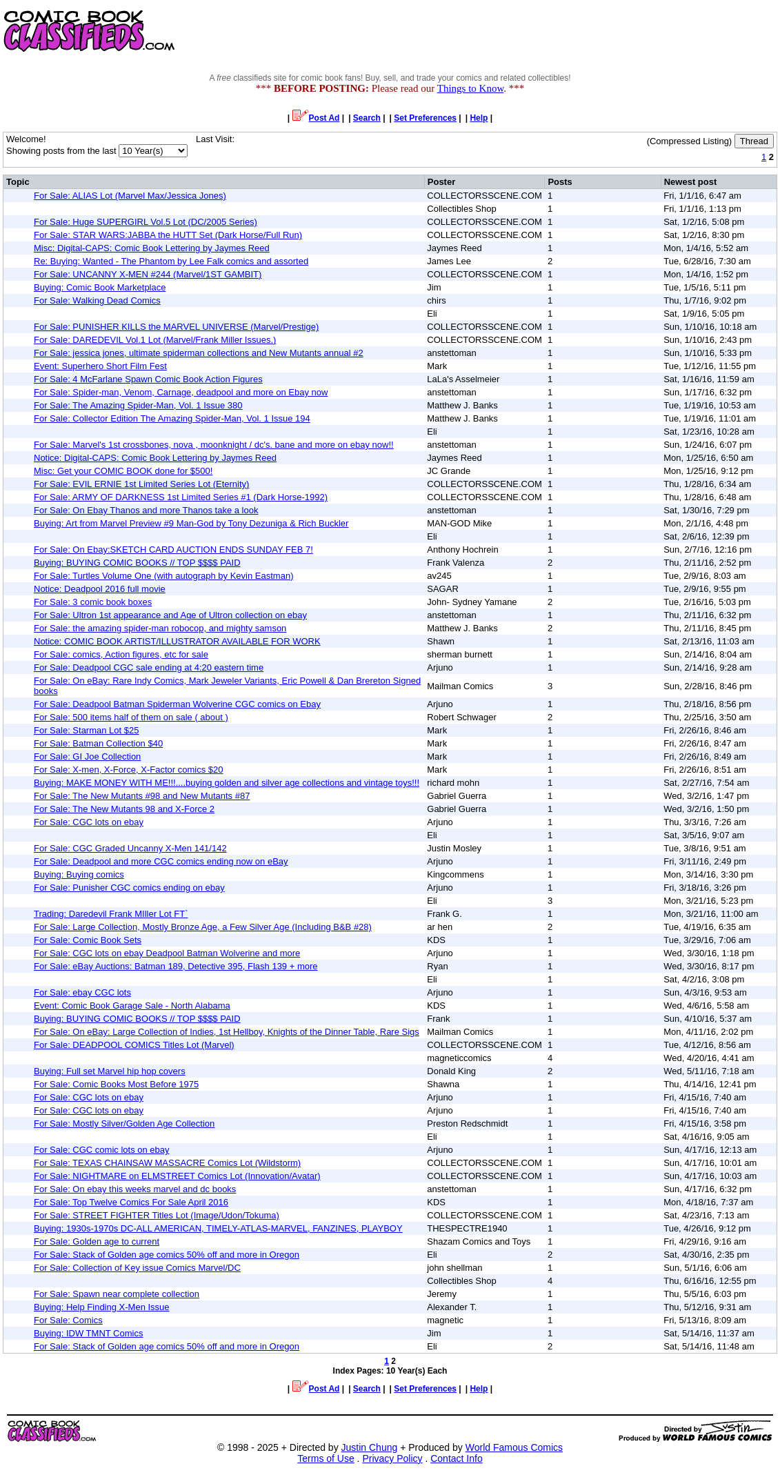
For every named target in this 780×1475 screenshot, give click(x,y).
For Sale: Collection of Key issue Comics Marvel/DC (137, 1268)
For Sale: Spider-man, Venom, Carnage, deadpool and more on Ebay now (181, 392)
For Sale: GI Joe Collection (87, 756)
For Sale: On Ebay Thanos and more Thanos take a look (146, 510)
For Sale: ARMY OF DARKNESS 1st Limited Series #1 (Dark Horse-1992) (181, 497)
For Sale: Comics (68, 1320)
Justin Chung (369, 1447)
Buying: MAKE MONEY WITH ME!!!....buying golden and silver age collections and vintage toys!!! (226, 783)
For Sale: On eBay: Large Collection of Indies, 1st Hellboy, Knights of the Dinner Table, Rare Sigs (226, 1032)
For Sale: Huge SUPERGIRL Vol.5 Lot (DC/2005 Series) (145, 222)
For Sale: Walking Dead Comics (97, 300)
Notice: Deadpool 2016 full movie (100, 589)
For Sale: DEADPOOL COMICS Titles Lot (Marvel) (134, 1045)
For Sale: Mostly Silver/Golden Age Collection (124, 1123)
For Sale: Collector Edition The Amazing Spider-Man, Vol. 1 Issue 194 (172, 418)
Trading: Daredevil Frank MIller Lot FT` (111, 914)
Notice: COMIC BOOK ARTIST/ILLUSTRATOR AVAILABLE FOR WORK (177, 641)
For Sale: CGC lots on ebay (88, 822)
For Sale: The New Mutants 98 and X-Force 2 (124, 809)
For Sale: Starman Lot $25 (86, 730)
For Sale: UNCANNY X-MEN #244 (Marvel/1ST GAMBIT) (147, 274)
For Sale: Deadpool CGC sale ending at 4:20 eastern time (148, 667)
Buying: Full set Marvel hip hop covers (110, 1071)
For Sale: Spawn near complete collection (116, 1294)
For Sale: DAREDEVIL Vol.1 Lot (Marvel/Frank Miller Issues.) (155, 340)
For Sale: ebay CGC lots (82, 992)
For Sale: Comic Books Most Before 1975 (116, 1084)
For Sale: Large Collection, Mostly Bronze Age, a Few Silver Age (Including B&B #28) (203, 927)
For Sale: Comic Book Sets (87, 940)
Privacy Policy (392, 1458)
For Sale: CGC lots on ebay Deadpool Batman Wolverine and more (167, 953)
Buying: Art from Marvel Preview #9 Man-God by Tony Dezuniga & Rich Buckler (191, 523)
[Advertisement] (529, 31)
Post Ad (316, 118)
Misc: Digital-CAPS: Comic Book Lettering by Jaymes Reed (152, 248)
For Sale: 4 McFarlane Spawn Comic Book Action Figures (148, 379)
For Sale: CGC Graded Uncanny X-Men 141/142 (130, 848)
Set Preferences (425, 118)
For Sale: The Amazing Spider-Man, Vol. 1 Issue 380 (138, 405)
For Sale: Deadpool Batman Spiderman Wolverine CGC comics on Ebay (177, 704)
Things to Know (470, 88)
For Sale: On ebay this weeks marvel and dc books (135, 1189)
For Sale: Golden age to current (96, 1241)
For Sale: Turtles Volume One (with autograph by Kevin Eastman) (163, 576)
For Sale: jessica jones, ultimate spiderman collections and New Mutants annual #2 (198, 353)
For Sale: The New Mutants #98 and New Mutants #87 (142, 796)
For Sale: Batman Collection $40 (98, 743)
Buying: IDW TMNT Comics (88, 1333)
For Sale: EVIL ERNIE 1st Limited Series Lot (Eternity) (141, 484)
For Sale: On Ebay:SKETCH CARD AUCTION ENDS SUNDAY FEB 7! (173, 549)
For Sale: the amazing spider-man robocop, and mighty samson (160, 628)
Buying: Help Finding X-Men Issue (102, 1307)
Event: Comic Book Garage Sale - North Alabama (132, 1005)
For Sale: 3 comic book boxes (93, 602)
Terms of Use (325, 1458)
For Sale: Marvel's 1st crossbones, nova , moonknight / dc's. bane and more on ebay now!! (214, 444)
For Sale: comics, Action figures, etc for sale (121, 654)
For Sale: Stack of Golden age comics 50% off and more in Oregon (166, 1254)
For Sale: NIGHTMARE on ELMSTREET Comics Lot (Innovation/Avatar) (177, 1176)
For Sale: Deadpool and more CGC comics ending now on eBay (161, 861)
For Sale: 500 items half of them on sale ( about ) (131, 717)
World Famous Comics (514, 1447)
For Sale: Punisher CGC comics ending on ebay (129, 887)
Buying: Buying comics (79, 874)
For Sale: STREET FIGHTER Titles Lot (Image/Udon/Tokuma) (156, 1215)
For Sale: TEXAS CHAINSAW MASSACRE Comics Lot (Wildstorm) (167, 1163)
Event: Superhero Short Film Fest (100, 366)
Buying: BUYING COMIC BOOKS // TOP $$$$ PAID (137, 562)
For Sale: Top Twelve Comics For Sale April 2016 (131, 1202)
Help (479, 118)
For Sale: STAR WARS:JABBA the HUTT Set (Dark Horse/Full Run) (168, 235)
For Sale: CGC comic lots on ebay (102, 1150)
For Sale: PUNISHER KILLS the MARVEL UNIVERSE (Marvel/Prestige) (176, 326)
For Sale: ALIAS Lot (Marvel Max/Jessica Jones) (130, 195)
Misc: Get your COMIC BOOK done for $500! (123, 471)
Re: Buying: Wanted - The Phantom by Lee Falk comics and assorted (171, 261)
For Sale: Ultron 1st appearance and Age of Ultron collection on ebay (170, 615)
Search (367, 118)
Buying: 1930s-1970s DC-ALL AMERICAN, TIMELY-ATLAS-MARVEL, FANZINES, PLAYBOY (218, 1228)
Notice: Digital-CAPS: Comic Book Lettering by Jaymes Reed (155, 458)
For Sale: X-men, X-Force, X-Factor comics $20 (128, 769)
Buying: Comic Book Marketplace (100, 287)
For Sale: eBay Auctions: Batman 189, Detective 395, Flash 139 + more (176, 966)
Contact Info (456, 1458)
